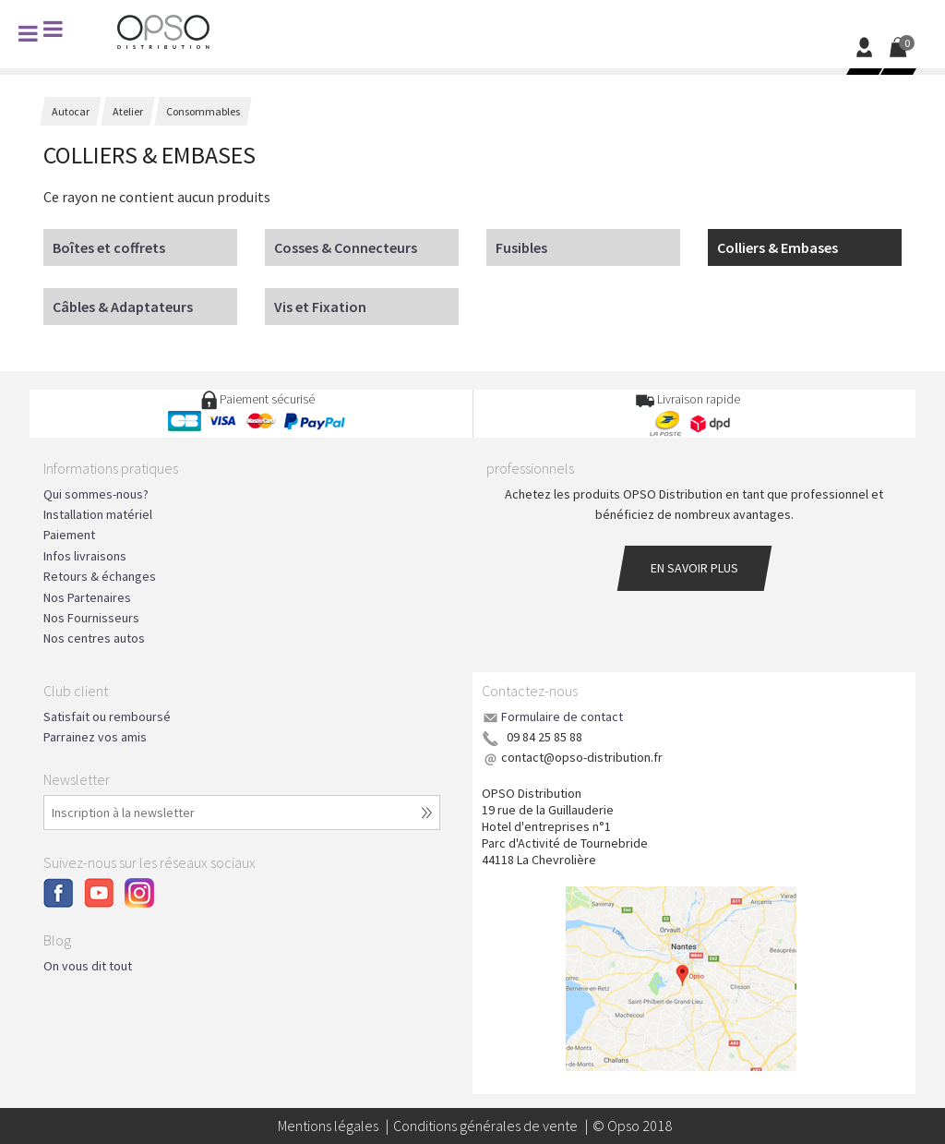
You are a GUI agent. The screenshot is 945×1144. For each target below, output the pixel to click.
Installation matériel (97, 514)
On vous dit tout (87, 965)
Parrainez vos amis (95, 737)
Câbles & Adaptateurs (123, 306)
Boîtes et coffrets (109, 247)
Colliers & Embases (777, 247)
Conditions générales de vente (485, 1125)
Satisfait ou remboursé (107, 716)
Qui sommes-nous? (96, 494)
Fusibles (521, 247)
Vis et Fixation (320, 306)
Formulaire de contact (562, 716)
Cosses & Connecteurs (345, 247)
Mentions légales (328, 1125)
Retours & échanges (99, 576)
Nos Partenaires (87, 597)
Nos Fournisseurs (91, 617)
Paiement (69, 534)
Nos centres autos (94, 638)
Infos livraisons (84, 556)
